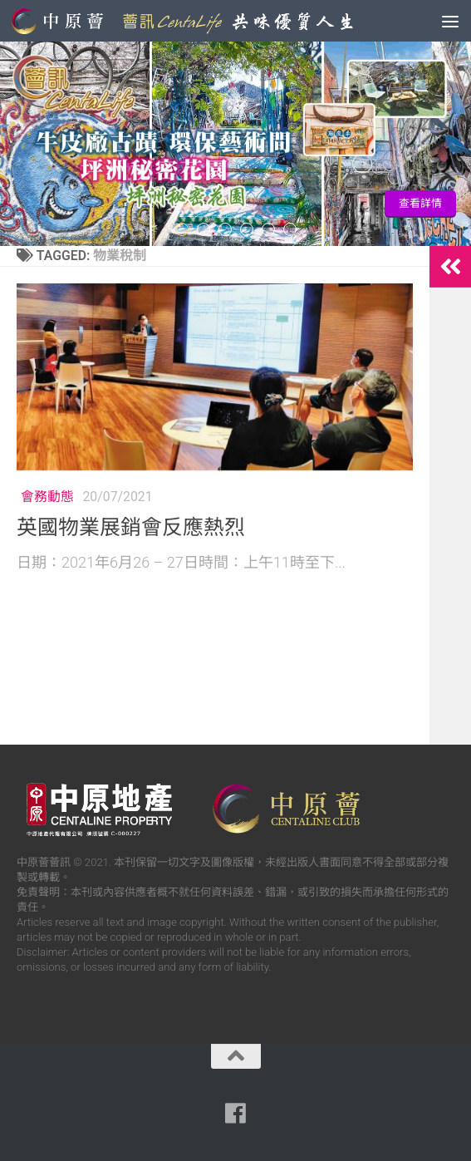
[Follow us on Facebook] (236, 1113)
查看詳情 (420, 203)
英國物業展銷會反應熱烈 (131, 527)
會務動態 (47, 496)
